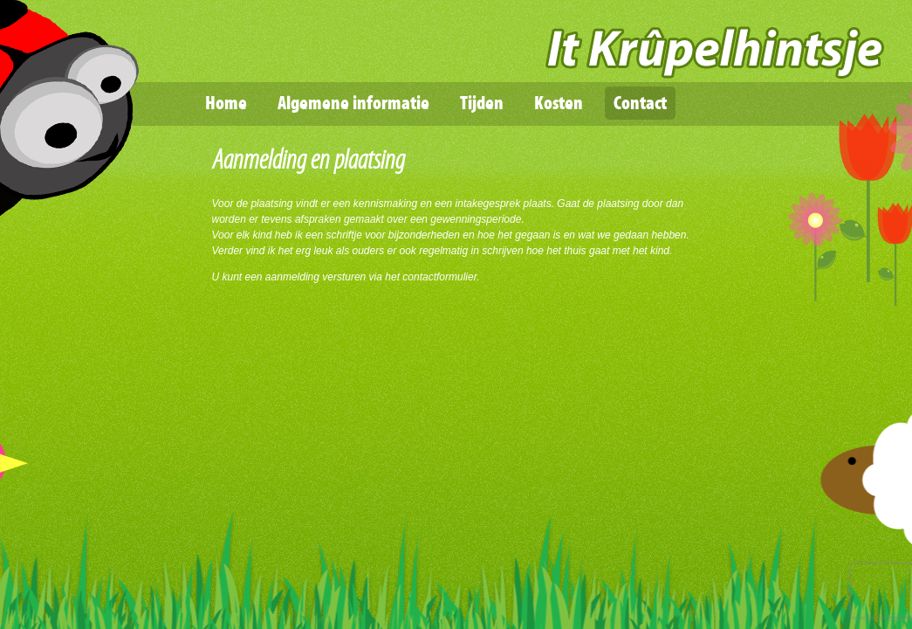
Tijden (482, 103)
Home (226, 103)
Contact (640, 103)
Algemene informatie (353, 103)
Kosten (558, 103)
